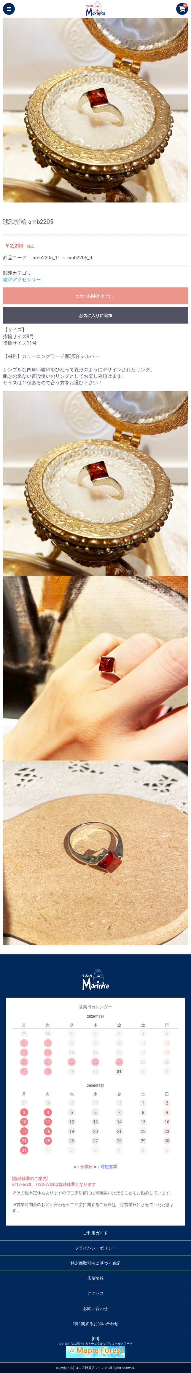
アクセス (95, 1293)
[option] (95, 110)
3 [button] (104, 199)
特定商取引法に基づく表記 (95, 1263)
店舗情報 (95, 1278)
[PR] (95, 1347)
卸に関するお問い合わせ (95, 1323)
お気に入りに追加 (95, 315)
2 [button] (95, 199)
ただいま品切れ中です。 (95, 296)
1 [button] (87, 199)
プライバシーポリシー (95, 1248)
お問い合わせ (95, 1308)
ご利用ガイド (95, 1233)
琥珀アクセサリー (22, 279)
